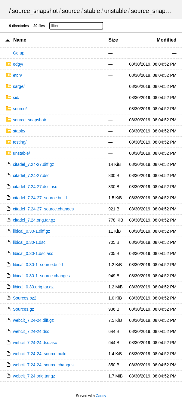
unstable (115, 11)
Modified (167, 39)
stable (92, 11)
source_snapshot (35, 11)
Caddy (101, 396)
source (71, 11)
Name (19, 39)
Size (113, 39)
